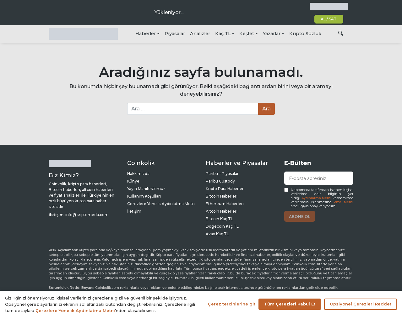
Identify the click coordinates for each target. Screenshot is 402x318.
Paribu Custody (220, 181)
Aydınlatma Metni (317, 198)
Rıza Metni (343, 202)
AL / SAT (329, 19)
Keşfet (246, 33)
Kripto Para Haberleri (225, 188)
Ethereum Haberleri (225, 203)
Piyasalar (175, 33)
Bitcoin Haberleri (221, 196)
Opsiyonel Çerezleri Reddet (360, 303)
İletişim (134, 211)
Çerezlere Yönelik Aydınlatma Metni (161, 203)
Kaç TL (223, 33)
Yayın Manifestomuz (146, 188)
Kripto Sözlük (305, 33)
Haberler (145, 33)
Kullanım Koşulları (144, 196)
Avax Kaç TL (217, 233)
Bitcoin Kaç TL (219, 218)
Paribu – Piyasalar (222, 173)
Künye (133, 181)
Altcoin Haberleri (221, 211)
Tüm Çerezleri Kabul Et (289, 303)
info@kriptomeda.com (87, 214)
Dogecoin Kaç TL (222, 226)
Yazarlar (271, 33)
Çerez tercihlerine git (231, 303)
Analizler (200, 33)
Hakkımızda (138, 173)
